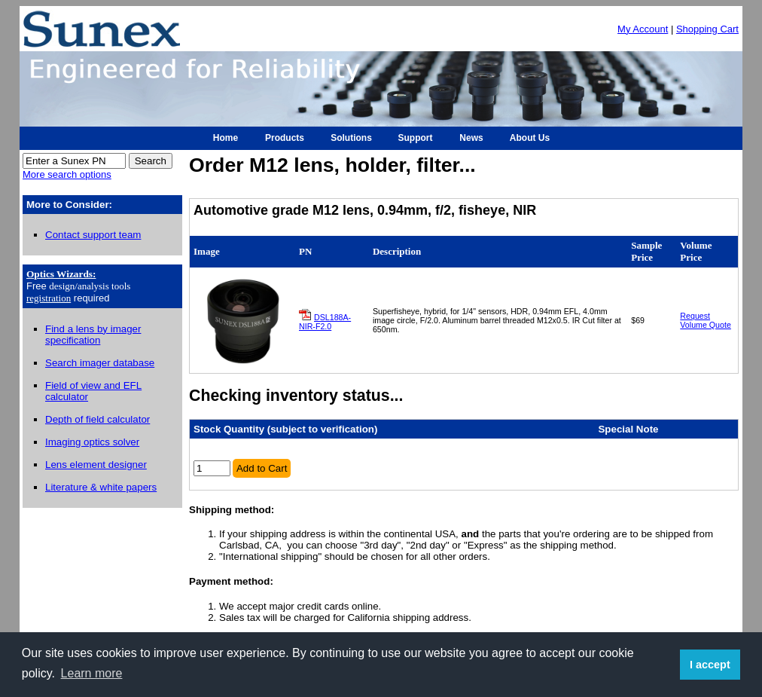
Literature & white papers (101, 487)
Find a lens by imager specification (93, 334)
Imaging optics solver (92, 442)
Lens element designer (96, 464)
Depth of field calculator (97, 419)
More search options (67, 174)
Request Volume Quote (705, 320)
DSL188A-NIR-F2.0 (325, 322)
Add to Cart (261, 468)
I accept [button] (710, 665)
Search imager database (99, 362)
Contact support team (93, 234)
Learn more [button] (92, 673)
